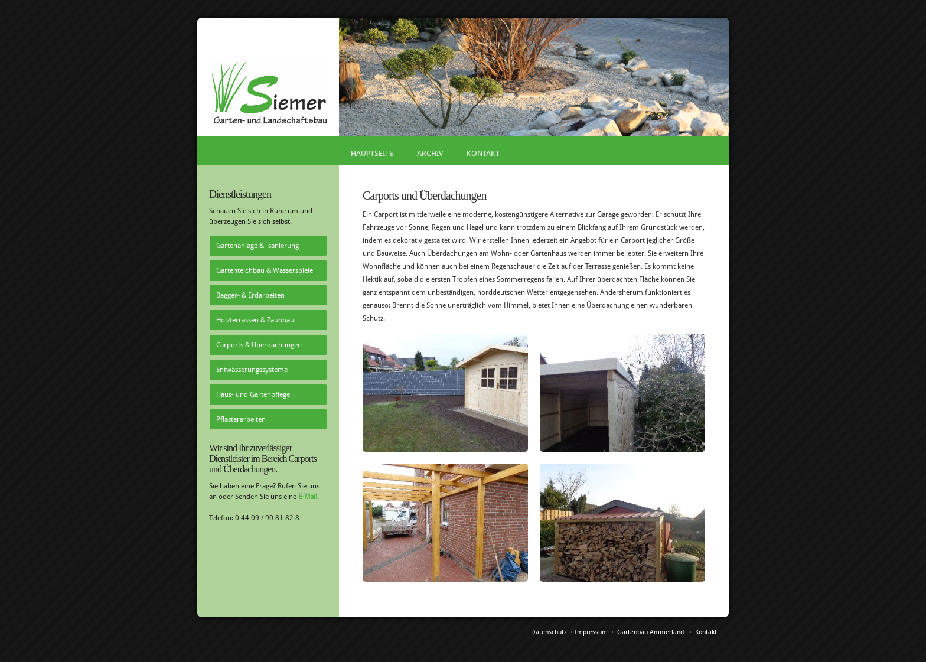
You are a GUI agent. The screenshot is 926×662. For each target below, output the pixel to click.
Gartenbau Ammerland (650, 632)
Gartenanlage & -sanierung (257, 246)
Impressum (591, 632)
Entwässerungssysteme (252, 370)
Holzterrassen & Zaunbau (255, 320)
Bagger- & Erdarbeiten (250, 295)
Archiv (430, 153)
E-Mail (307, 497)
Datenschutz (549, 632)
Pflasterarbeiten (241, 419)
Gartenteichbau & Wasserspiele (264, 270)
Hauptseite (372, 153)
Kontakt (483, 153)
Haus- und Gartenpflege (253, 394)
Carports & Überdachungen (259, 345)
